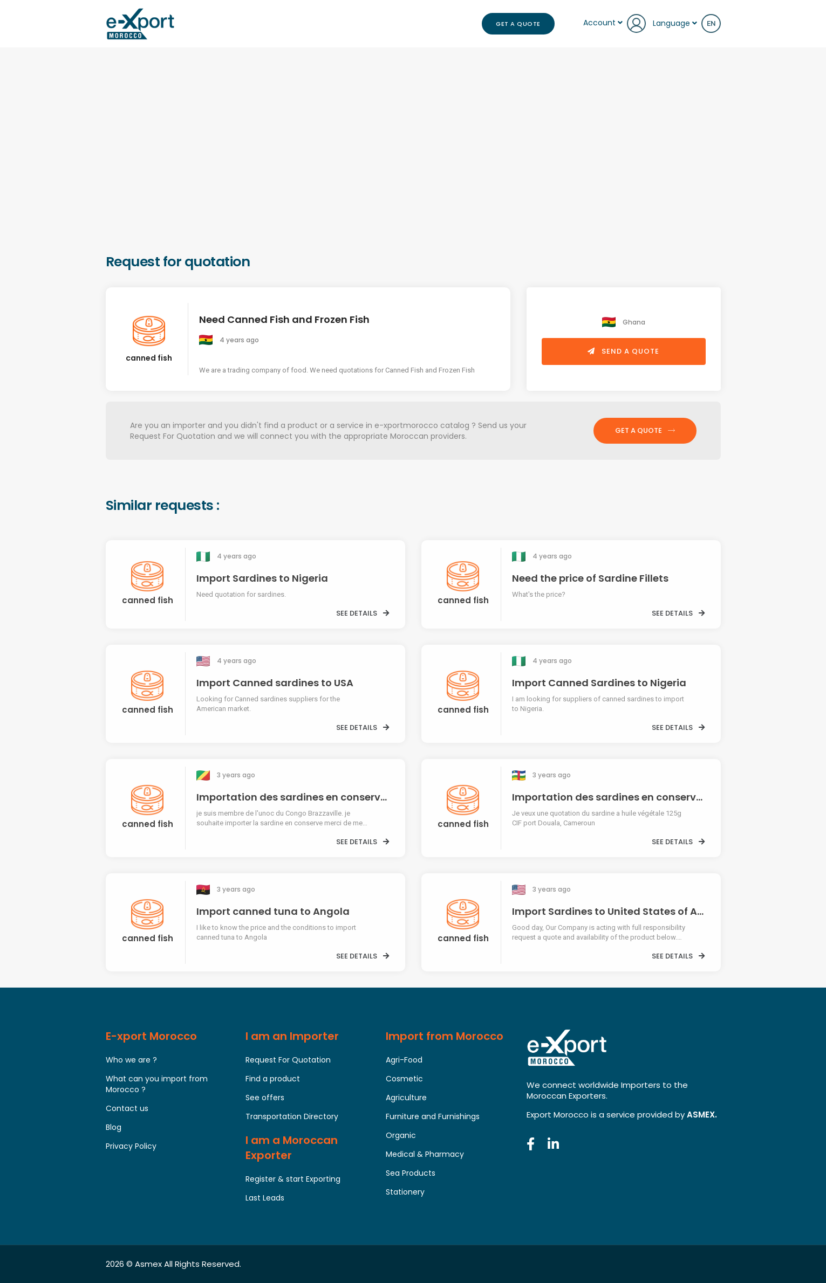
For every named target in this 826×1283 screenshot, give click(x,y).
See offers (264, 1097)
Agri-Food (404, 1059)
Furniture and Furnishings (433, 1116)
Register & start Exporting (292, 1179)
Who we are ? (131, 1059)
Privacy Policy (131, 1146)
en (711, 23)
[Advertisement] (413, 171)
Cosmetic (404, 1078)
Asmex (148, 1264)
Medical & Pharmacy (425, 1154)
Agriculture (406, 1097)
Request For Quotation (288, 1059)
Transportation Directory (291, 1116)
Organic (401, 1135)
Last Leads (264, 1197)
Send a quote (623, 351)
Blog (113, 1127)
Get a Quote (518, 23)
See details (362, 613)
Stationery (405, 1192)
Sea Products (410, 1173)
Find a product (272, 1078)
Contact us (127, 1108)
